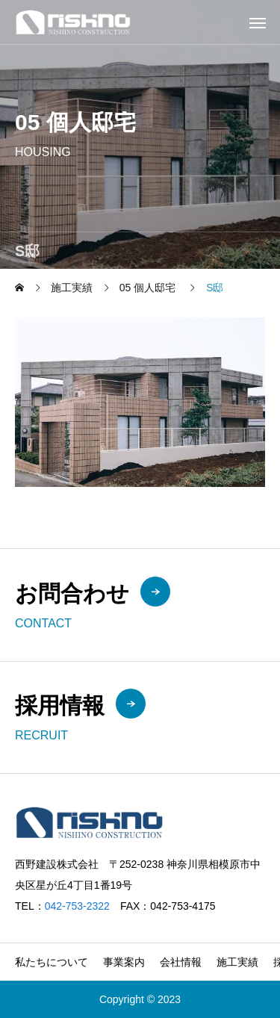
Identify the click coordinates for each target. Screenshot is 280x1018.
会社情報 (181, 962)
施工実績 (237, 962)
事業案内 (124, 962)
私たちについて (51, 962)
